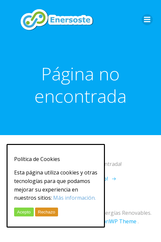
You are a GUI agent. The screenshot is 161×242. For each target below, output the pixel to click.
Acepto (24, 212)
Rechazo (46, 212)
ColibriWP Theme (114, 221)
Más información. (74, 197)
